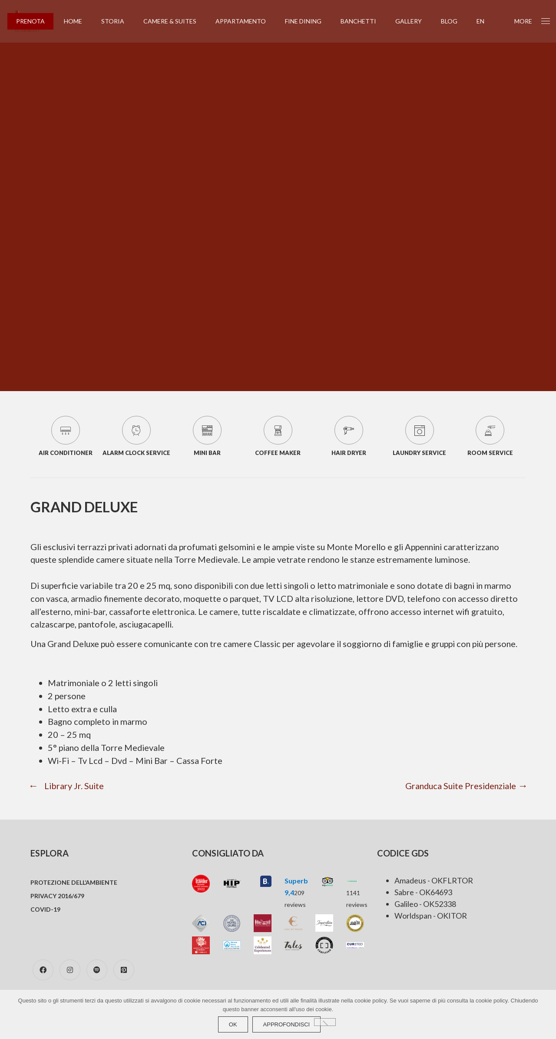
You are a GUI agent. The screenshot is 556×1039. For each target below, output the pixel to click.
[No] (325, 1022)
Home (79, 21)
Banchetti (364, 21)
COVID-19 (45, 923)
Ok (233, 1024)
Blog (455, 21)
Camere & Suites (175, 21)
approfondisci (286, 1024)
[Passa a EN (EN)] (486, 21)
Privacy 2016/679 (57, 910)
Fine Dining (309, 21)
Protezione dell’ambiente (73, 896)
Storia (118, 21)
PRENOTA (36, 21)
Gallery (414, 21)
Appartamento (246, 21)
